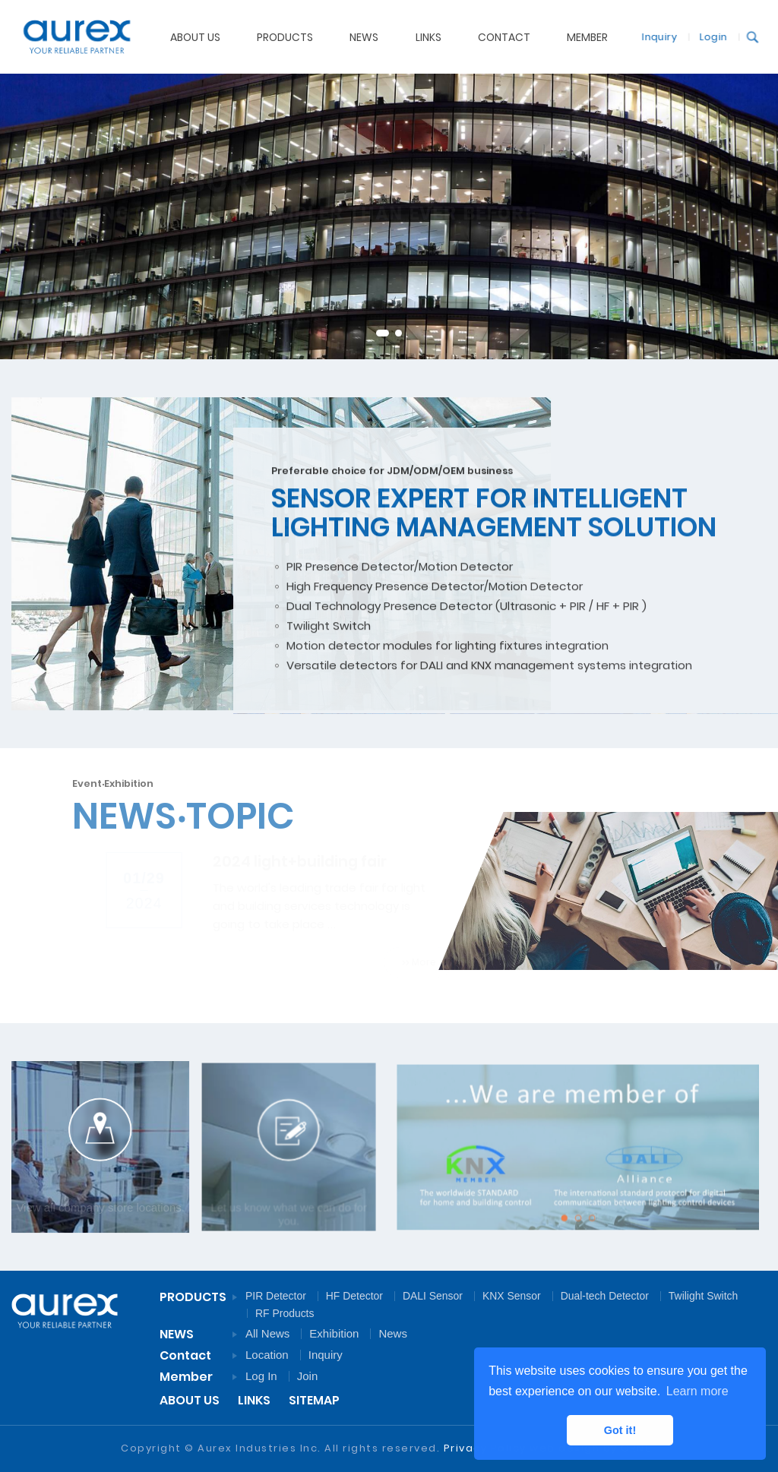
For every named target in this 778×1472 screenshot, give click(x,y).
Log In (261, 1375)
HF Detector (354, 1296)
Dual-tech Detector (605, 1296)
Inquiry (652, 36)
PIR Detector (275, 1296)
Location (267, 1354)
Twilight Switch (703, 1296)
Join (307, 1375)
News (392, 1333)
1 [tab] (382, 333)
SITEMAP (314, 1400)
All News (267, 1333)
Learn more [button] (697, 1391)
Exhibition (334, 1333)
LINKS (254, 1400)
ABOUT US (195, 36)
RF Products (284, 1313)
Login (706, 36)
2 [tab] (398, 333)
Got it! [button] (620, 1430)
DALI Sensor (433, 1296)
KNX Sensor (511, 1296)
